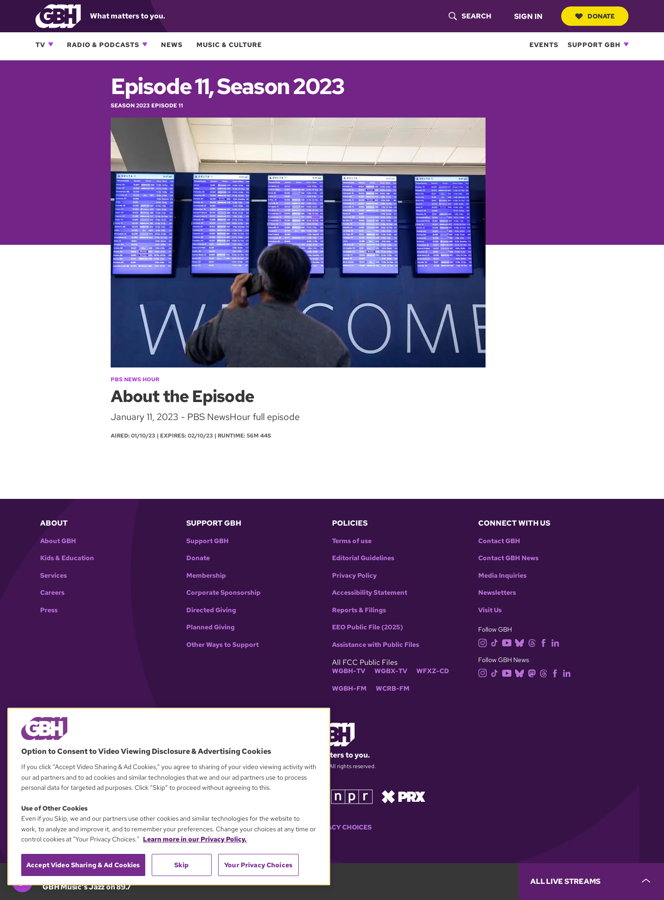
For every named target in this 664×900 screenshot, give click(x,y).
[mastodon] (534, 672)
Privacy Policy (354, 576)
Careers (52, 593)
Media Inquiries (502, 576)
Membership (206, 576)
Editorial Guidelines (363, 558)
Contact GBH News (508, 558)
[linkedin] (557, 642)
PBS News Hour (135, 379)
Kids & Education (67, 558)
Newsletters (497, 593)
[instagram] (484, 642)
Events (543, 44)
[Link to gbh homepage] (58, 15)
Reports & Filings (359, 610)
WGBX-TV (390, 671)
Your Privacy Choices (332, 827)
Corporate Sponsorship (223, 593)
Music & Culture (229, 44)
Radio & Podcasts (103, 44)
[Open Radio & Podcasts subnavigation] (144, 44)
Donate (595, 16)
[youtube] (508, 642)
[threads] (534, 642)
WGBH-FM (349, 689)
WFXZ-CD (432, 671)
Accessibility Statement (369, 593)
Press (49, 610)
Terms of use (352, 541)
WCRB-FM (392, 689)
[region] (168, 796)
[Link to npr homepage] (352, 796)
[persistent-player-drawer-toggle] (591, 881)
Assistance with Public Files (375, 645)
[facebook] (545, 642)
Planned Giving (210, 627)
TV (40, 44)
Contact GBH (499, 541)
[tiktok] (496, 642)
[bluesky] (521, 642)
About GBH (58, 541)
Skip (181, 865)
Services (53, 576)
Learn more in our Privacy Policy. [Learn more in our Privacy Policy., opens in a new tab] (195, 839)
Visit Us (490, 610)
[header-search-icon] (470, 16)
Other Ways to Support (222, 645)
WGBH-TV (348, 671)
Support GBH (594, 44)
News (172, 44)
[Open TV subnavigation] (50, 44)
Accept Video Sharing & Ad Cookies (83, 865)
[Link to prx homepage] (403, 796)
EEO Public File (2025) (367, 627)
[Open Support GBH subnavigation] (626, 44)
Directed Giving (211, 610)
